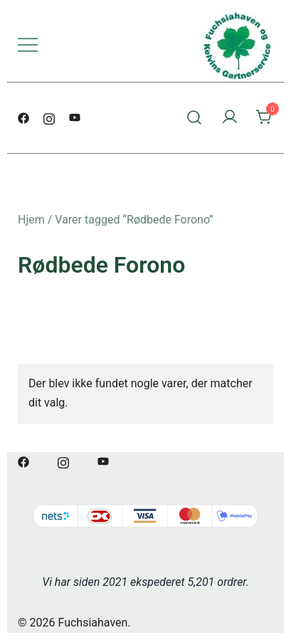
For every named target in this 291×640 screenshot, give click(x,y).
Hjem (31, 219)
